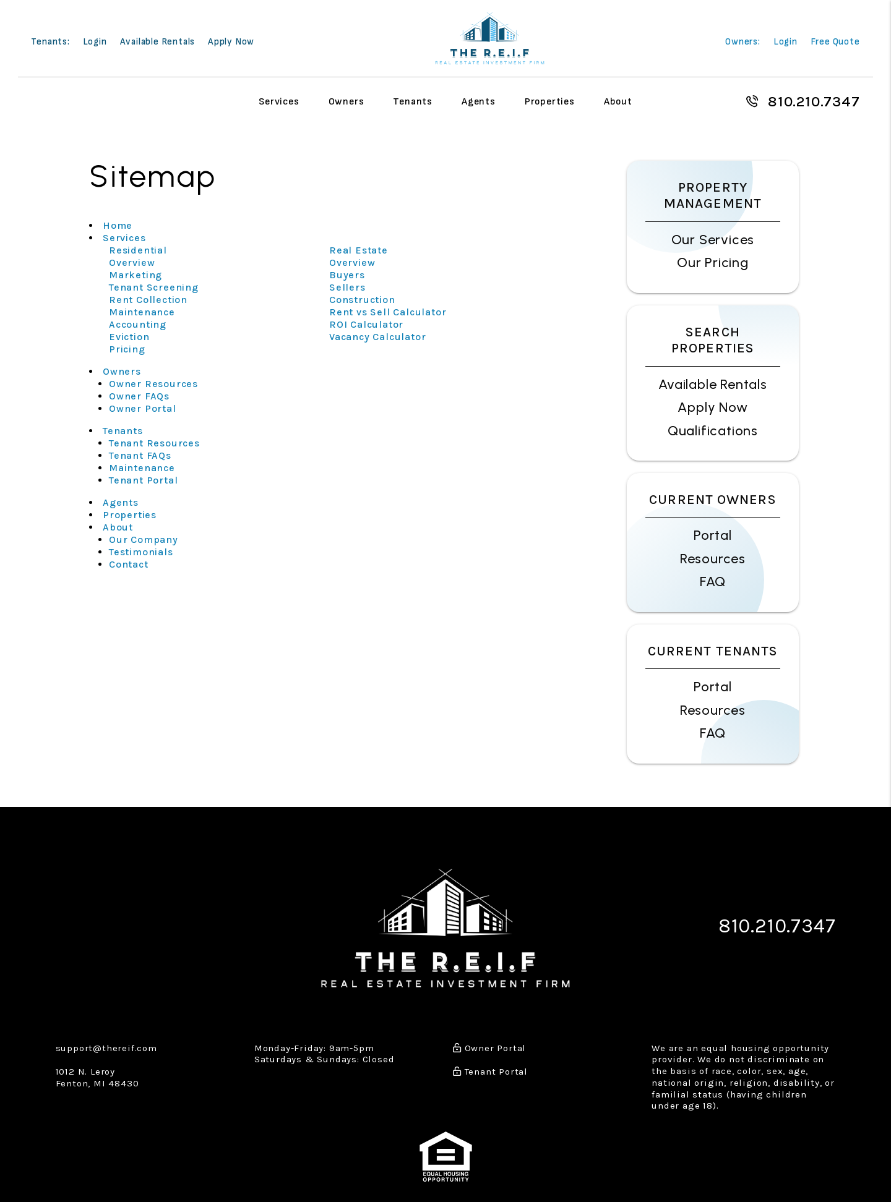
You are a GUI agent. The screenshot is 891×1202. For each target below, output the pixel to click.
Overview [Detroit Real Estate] (352, 262)
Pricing (127, 349)
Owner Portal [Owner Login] (142, 408)
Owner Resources (153, 384)
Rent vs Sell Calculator (387, 312)
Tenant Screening (154, 287)
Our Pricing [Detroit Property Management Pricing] (713, 262)
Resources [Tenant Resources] (713, 710)
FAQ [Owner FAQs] (713, 581)
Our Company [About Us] (143, 539)
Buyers (347, 275)
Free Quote (835, 42)
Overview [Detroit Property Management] (132, 262)
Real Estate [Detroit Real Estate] (358, 250)
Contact (128, 564)
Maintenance (142, 312)
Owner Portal (489, 1045)
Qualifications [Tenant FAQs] (713, 430)
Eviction (129, 337)
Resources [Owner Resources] (713, 558)
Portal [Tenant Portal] (713, 686)
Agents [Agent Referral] (479, 101)
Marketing (135, 275)
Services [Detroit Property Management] (279, 101)
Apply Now (231, 42)
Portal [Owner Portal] (713, 535)
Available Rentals (158, 42)
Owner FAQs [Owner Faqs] (139, 396)
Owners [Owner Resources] (346, 101)
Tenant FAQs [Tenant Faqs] (140, 455)
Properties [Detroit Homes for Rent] (550, 101)
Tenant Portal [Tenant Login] (143, 480)
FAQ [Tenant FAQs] (713, 733)
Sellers (347, 287)
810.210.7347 (814, 101)
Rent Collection (148, 299)
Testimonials (141, 552)
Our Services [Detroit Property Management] (713, 239)
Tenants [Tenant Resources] (413, 101)
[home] (489, 37)
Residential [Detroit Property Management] (138, 250)
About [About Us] (618, 101)
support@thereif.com (106, 1045)
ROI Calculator (366, 324)
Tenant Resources (154, 443)
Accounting (137, 324)
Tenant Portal (490, 1068)
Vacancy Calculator (377, 337)
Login (95, 42)
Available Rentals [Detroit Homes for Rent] (712, 384)
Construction (362, 299)
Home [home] (117, 225)
